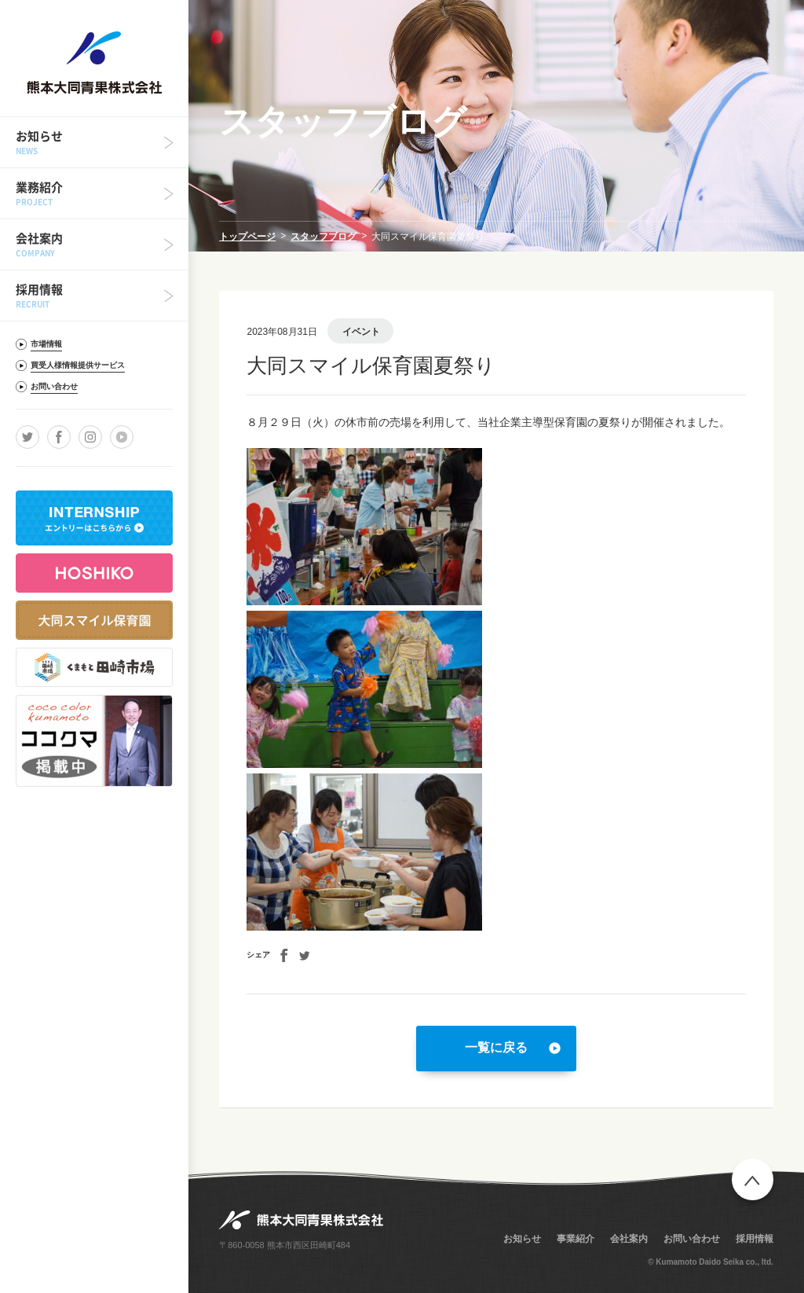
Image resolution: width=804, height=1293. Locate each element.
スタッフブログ (323, 236)
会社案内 (629, 1238)
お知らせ (522, 1238)
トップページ (247, 236)
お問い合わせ (691, 1238)
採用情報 (754, 1238)
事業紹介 (575, 1238)
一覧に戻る (496, 1047)
